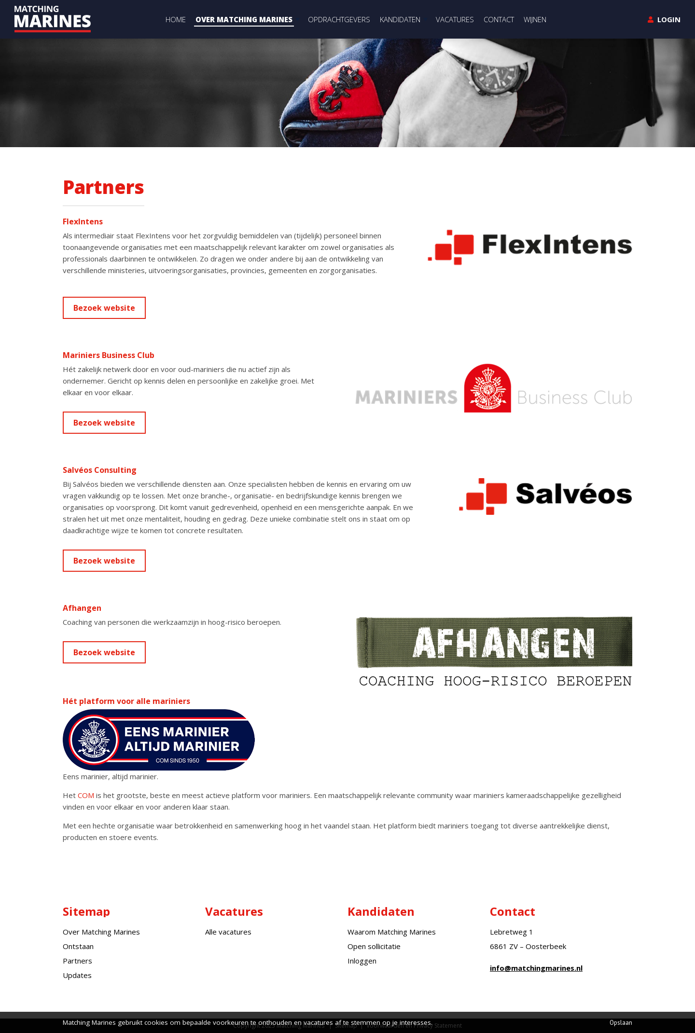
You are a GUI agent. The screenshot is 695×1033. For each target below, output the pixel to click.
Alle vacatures (228, 932)
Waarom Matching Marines (392, 932)
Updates (77, 975)
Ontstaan (78, 946)
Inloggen (362, 960)
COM (86, 795)
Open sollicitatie (374, 946)
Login (669, 19)
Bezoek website (104, 308)
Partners (77, 960)
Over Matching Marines (101, 932)
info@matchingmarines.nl (536, 968)
